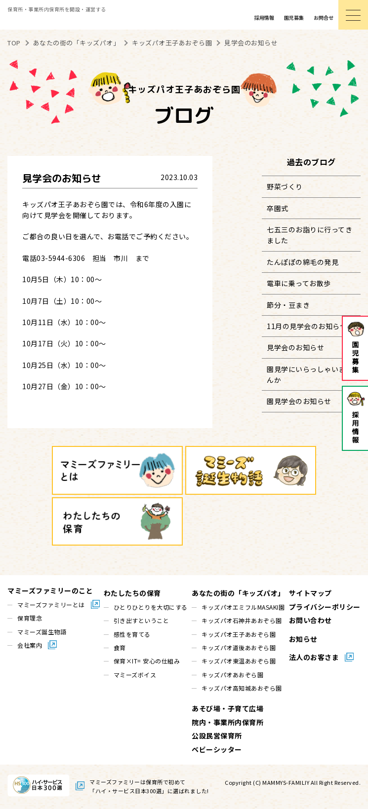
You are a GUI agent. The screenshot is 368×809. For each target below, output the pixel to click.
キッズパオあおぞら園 (232, 674)
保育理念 (29, 618)
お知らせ (303, 639)
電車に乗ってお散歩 (299, 283)
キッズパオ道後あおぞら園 (239, 647)
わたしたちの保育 (132, 593)
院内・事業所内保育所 (227, 722)
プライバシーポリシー (325, 607)
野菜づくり (285, 186)
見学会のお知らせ (295, 347)
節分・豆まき (288, 305)
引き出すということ (141, 620)
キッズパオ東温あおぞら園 (239, 661)
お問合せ (323, 17)
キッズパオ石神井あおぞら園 (242, 620)
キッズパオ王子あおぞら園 (239, 634)
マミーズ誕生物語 (41, 631)
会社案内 (29, 645)
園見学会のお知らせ (299, 401)
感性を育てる (132, 634)
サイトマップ (310, 593)
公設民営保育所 (217, 735)
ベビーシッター (217, 749)
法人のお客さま (314, 657)
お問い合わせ (310, 620)
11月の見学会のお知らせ (307, 326)
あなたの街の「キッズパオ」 (238, 593)
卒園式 (277, 208)
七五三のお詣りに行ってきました (309, 234)
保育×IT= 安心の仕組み (147, 661)
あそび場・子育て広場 (227, 708)
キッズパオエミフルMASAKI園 (243, 607)
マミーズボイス (135, 674)
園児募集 (294, 17)
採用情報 (264, 17)
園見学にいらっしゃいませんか (310, 374)
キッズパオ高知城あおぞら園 (242, 688)
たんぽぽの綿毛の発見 (302, 262)
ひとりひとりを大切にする (151, 607)
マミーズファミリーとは (51, 604)
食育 (120, 647)
